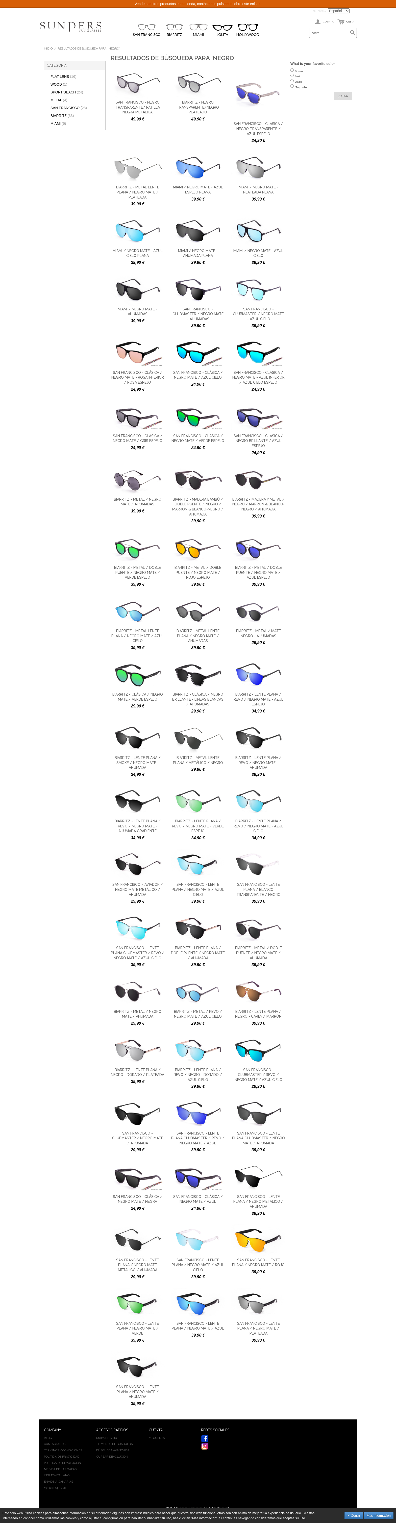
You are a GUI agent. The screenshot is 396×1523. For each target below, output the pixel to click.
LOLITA (222, 31)
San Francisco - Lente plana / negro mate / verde (137, 1328)
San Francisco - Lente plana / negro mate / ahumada (137, 1392)
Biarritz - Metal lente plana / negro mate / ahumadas (198, 636)
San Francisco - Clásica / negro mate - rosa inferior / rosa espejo (137, 377)
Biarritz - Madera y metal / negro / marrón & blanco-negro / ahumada (258, 504)
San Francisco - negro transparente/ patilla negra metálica (137, 107)
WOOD (59, 84)
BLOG (48, 1438)
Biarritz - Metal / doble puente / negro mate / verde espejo (137, 572)
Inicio (48, 48)
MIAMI (198, 30)
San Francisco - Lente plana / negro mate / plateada (258, 1328)
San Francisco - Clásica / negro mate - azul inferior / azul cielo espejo (258, 377)
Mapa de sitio (106, 1438)
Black (298, 84)
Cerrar (355, 1515)
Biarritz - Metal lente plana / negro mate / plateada (137, 192)
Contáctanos (54, 1444)
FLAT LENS (63, 77)
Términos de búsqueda (114, 1444)
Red (297, 79)
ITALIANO (62, 1475)
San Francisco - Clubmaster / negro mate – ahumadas (198, 314)
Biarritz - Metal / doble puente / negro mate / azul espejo (258, 572)
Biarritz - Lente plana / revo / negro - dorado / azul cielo (198, 1075)
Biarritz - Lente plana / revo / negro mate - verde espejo (198, 826)
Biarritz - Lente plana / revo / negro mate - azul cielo (258, 826)
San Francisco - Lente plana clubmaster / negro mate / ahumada (258, 1138)
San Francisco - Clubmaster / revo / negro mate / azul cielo (258, 1075)
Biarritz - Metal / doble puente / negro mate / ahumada (258, 953)
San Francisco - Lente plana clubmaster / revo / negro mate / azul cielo (137, 953)
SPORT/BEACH (67, 92)
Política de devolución (62, 1463)
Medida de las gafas (60, 1469)
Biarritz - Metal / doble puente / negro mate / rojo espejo (198, 572)
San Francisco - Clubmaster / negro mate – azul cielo (258, 314)
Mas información (379, 1515)
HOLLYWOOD (247, 30)
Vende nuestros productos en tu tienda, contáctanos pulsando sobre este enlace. (198, 4)
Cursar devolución (112, 1456)
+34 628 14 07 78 (55, 1488)
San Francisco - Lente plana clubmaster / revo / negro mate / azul (198, 1138)
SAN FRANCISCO (146, 30)
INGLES (49, 1475)
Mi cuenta (157, 1438)
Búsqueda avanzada (112, 1450)
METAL (59, 100)
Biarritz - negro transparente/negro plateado (198, 107)
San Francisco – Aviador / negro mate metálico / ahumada (137, 889)
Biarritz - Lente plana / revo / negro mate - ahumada (258, 763)
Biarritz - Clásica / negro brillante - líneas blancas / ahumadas (198, 699)
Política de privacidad (61, 1456)
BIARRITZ (174, 30)
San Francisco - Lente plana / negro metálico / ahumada (258, 1202)
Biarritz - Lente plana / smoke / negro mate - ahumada (138, 763)
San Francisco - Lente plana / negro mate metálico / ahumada (137, 1265)
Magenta (301, 89)
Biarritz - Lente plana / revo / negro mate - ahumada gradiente (138, 826)
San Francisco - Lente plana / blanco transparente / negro (258, 889)
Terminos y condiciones (63, 1450)
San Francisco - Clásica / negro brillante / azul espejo (258, 441)
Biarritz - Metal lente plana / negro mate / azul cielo (137, 636)
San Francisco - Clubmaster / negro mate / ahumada (137, 1138)
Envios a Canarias (58, 1481)
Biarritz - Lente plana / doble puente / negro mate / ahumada (198, 953)
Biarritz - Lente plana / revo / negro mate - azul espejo (258, 699)
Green (299, 73)
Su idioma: (320, 11)
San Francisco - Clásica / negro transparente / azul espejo (258, 129)
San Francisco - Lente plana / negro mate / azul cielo (198, 889)
